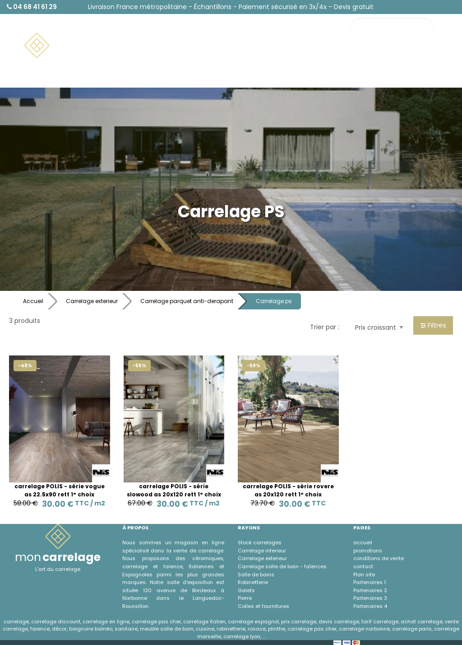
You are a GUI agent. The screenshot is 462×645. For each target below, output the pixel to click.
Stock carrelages (260, 542)
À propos (381, 75)
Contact (381, 59)
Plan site (364, 574)
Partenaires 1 (369, 582)
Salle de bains (256, 574)
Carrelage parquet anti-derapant (186, 301)
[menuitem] (70, 45)
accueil (362, 542)
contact (363, 566)
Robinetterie (253, 582)
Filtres (433, 325)
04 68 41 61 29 (32, 6)
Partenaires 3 (370, 598)
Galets (246, 590)
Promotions (427, 59)
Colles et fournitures (263, 606)
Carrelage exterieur (92, 301)
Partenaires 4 (370, 606)
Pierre (245, 598)
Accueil (33, 301)
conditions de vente (378, 558)
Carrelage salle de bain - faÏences (282, 566)
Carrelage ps (274, 301)
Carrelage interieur (262, 550)
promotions (367, 550)
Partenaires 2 (370, 590)
